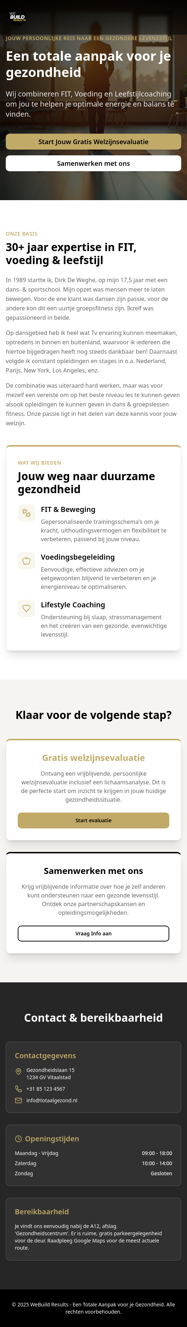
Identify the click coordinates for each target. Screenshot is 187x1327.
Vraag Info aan (93, 933)
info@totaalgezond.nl (51, 1100)
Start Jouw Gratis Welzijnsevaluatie (93, 141)
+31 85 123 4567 (45, 1088)
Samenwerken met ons (93, 163)
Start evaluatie (94, 820)
